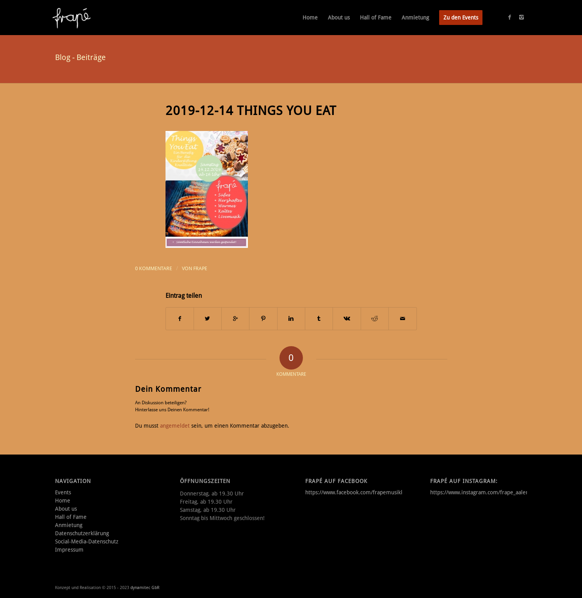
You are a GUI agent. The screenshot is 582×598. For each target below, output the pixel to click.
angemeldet (175, 426)
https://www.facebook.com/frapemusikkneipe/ (362, 492)
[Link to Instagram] (521, 17)
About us (66, 509)
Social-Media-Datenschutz (86, 541)
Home (62, 500)
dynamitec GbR (144, 587)
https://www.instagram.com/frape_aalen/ (480, 492)
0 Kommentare (153, 268)
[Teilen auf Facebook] (180, 319)
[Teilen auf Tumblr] (319, 319)
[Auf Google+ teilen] (235, 319)
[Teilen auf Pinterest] (263, 319)
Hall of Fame (71, 517)
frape (200, 268)
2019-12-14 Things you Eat (251, 110)
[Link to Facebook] (510, 17)
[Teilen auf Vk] (346, 319)
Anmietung (68, 525)
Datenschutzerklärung (82, 533)
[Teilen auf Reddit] (374, 319)
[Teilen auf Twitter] (207, 319)
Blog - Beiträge (80, 57)
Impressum (69, 550)
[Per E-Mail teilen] (402, 319)
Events (63, 492)
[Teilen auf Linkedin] (291, 319)
